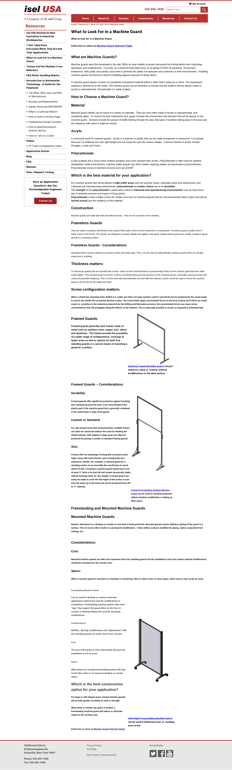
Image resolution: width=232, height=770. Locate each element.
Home (85, 18)
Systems (124, 18)
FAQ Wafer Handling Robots (42, 75)
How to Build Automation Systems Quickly (42, 129)
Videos (30, 141)
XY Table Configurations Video (45, 146)
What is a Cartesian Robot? (43, 112)
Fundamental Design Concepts (45, 122)
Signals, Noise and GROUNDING (45, 107)
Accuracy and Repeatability (43, 102)
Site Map (91, 749)
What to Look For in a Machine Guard (107, 24)
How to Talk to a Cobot (41, 136)
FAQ (28, 162)
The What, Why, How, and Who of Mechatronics (45, 95)
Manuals (31, 167)
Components (145, 18)
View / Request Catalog (40, 172)
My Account (199, 4)
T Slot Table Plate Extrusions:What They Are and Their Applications (44, 49)
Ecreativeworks (108, 755)
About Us (103, 18)
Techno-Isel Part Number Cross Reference (44, 68)
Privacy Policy (94, 745)
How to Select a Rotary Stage (44, 117)
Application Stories (37, 151)
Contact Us (190, 18)
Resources (168, 18)
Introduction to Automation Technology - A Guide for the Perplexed (43, 84)
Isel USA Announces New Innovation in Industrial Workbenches (40, 36)
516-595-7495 (154, 9)
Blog (29, 157)
